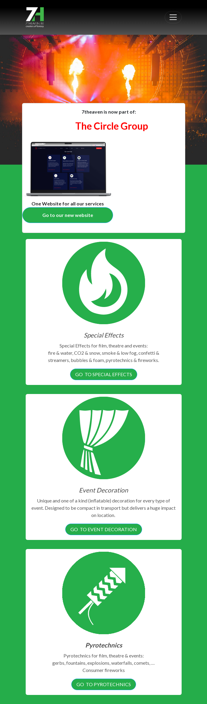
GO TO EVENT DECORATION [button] (103, 529)
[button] (15, 57)
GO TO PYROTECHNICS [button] (103, 684)
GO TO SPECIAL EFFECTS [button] (103, 374)
